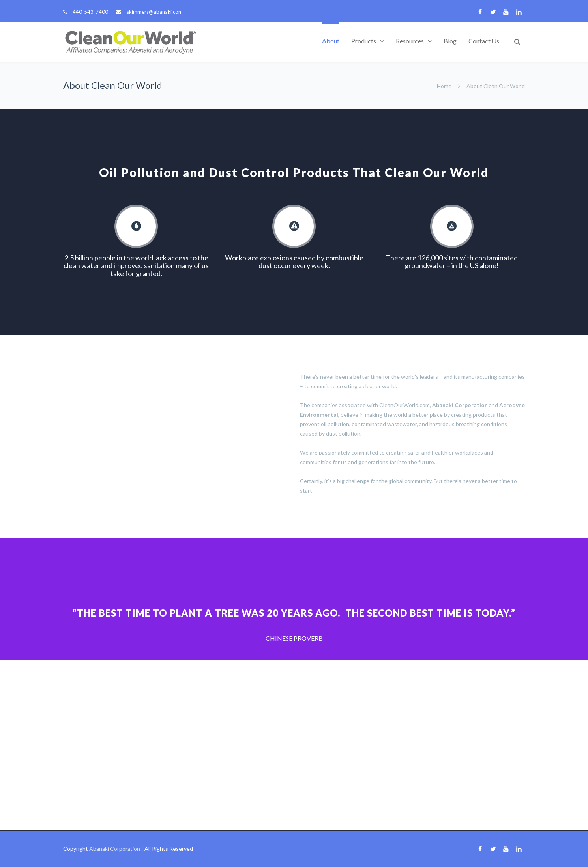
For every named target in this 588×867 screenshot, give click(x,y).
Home (444, 86)
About (330, 41)
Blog (450, 41)
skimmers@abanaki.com (155, 12)
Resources (410, 41)
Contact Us (483, 41)
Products (363, 41)
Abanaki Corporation (114, 848)
